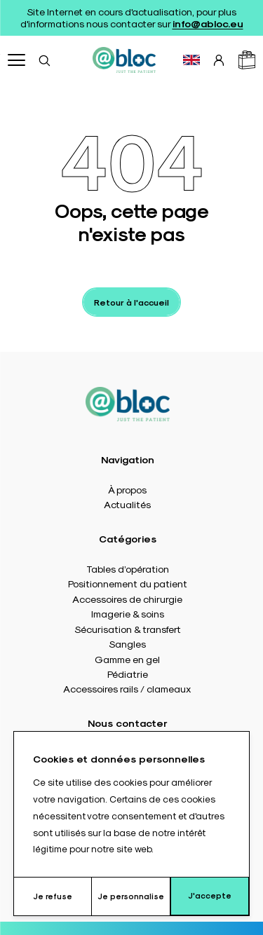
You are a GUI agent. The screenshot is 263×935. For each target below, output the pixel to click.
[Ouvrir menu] (16, 60)
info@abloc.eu (208, 23)
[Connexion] (219, 60)
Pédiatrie (127, 673)
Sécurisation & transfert (127, 628)
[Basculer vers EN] (191, 60)
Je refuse (52, 896)
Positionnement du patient (127, 583)
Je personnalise (130, 896)
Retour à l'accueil (131, 302)
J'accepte (209, 895)
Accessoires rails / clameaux (127, 688)
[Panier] (246, 59)
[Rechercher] (44, 60)
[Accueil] (124, 60)
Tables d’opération (127, 568)
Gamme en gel (127, 659)
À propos (127, 489)
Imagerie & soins (127, 613)
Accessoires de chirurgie (127, 598)
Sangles (127, 643)
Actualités (127, 504)
